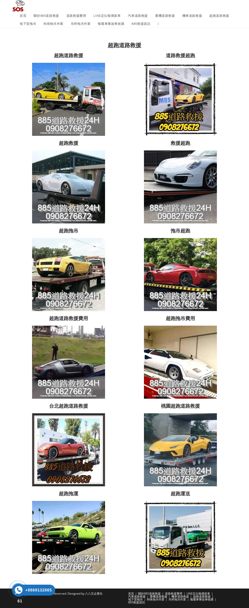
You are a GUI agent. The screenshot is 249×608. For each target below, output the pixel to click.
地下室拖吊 (135, 599)
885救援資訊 (136, 602)
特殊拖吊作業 (155, 599)
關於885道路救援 (149, 593)
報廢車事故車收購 (201, 599)
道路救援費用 (173, 593)
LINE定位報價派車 (198, 593)
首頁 (131, 593)
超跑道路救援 (202, 596)
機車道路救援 (180, 596)
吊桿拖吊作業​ (177, 599)
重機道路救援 (158, 596)
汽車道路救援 (137, 596)
